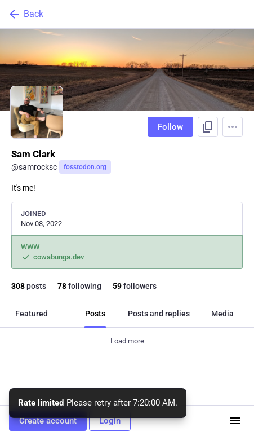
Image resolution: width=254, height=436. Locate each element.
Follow (170, 127)
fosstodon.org (85, 167)
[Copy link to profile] (208, 127)
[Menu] (232, 127)
